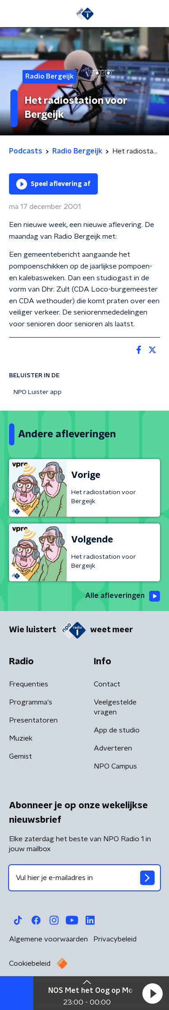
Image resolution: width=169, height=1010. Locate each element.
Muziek (20, 738)
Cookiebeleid (29, 963)
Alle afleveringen (122, 596)
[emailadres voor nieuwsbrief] (84, 877)
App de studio (117, 730)
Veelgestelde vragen (115, 707)
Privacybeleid (115, 939)
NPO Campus (115, 766)
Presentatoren (33, 720)
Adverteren (113, 748)
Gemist (20, 756)
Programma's (30, 702)
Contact (107, 684)
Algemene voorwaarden (48, 939)
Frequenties (28, 684)
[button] (152, 993)
